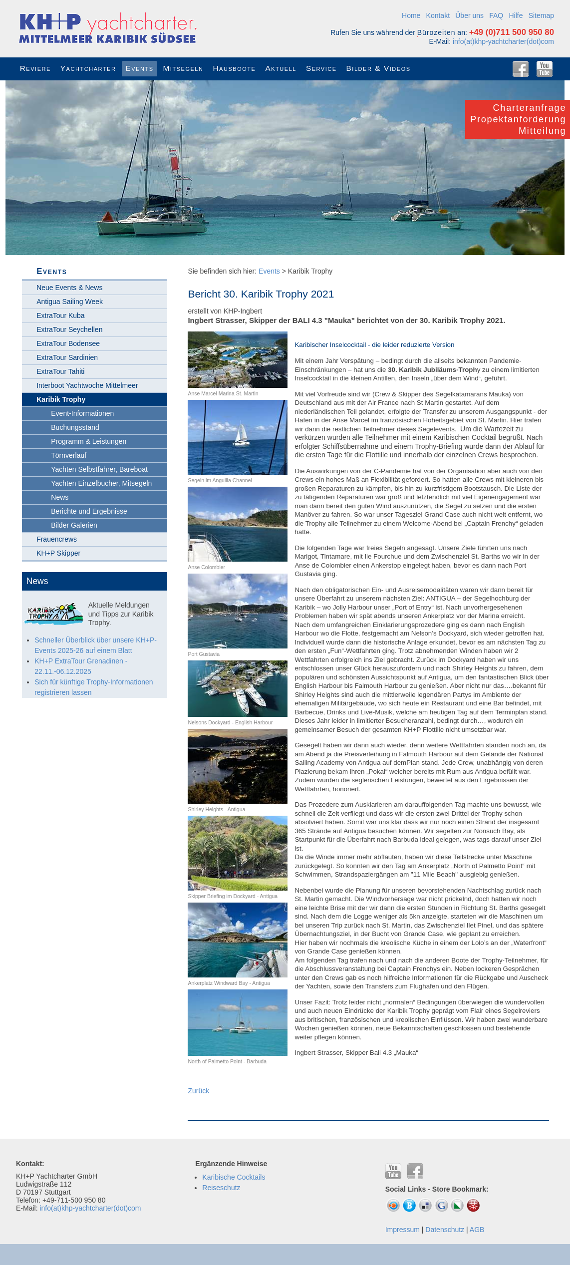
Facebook (521, 69)
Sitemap (541, 15)
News (59, 497)
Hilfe (516, 15)
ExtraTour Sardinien (67, 357)
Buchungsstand (75, 427)
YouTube (545, 69)
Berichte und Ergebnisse (89, 511)
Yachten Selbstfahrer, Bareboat (99, 469)
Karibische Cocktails (233, 1177)
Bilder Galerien (74, 525)
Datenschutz (444, 1230)
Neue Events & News (69, 288)
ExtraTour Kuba (60, 315)
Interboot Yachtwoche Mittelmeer (87, 385)
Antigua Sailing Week (69, 302)
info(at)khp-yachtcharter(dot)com (503, 41)
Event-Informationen (82, 413)
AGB (477, 1230)
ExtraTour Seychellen (69, 329)
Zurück (198, 1091)
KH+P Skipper (58, 553)
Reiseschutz (221, 1188)
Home (411, 15)
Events (269, 271)
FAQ (496, 15)
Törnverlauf (68, 455)
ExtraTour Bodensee (68, 343)
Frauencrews (56, 539)
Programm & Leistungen (88, 441)
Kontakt (438, 15)
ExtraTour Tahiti (60, 371)
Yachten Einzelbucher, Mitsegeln (101, 483)
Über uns (469, 15)
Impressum (402, 1230)
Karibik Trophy (60, 399)
